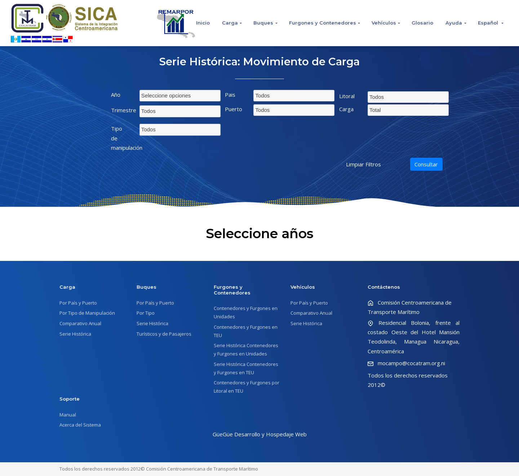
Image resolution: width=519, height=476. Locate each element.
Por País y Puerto (78, 303)
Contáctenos (384, 287)
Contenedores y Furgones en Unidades (246, 312)
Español (489, 23)
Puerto (233, 109)
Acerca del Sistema (80, 425)
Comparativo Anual (80, 323)
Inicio (203, 23)
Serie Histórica (75, 334)
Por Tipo (146, 313)
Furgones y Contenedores (322, 23)
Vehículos (384, 23)
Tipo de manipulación (122, 138)
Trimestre (122, 110)
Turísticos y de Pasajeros (164, 334)
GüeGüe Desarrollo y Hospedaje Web (260, 434)
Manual (67, 414)
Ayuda (453, 23)
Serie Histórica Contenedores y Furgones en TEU (246, 368)
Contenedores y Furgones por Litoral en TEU (246, 386)
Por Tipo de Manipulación (87, 313)
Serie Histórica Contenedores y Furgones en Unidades (246, 349)
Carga (230, 23)
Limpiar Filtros (363, 164)
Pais (230, 94)
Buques (263, 23)
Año (115, 94)
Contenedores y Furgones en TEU (246, 331)
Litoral (347, 96)
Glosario (422, 23)
